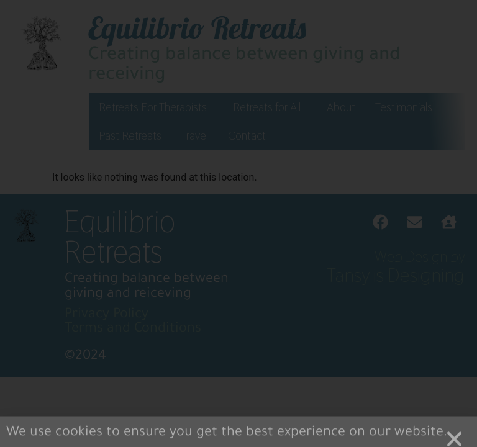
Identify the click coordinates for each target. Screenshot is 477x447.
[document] (238, 223)
